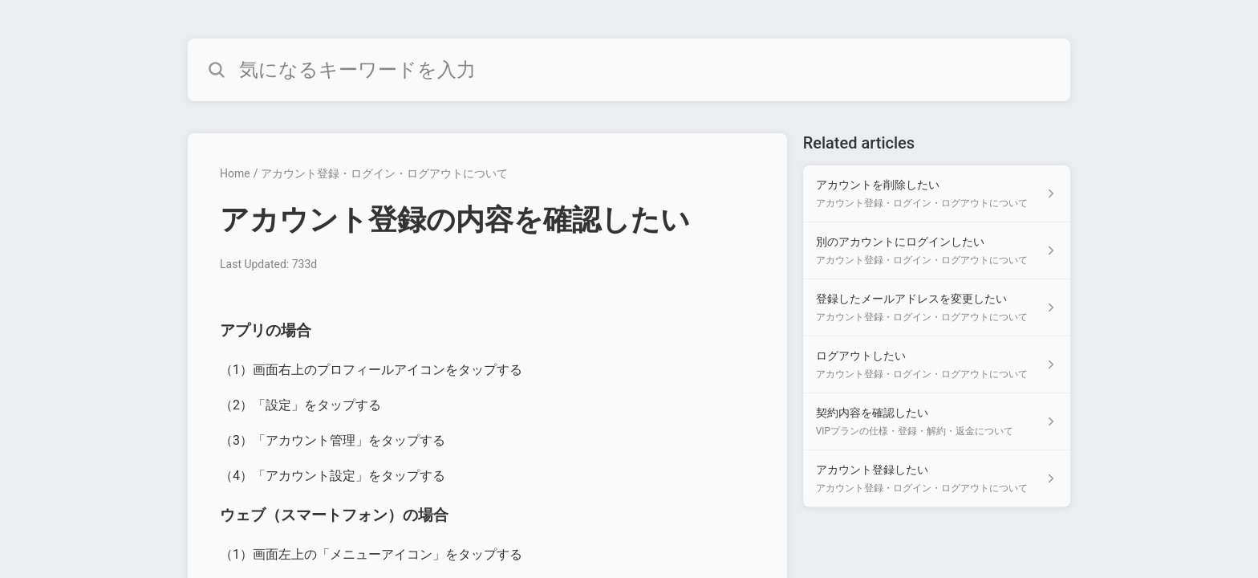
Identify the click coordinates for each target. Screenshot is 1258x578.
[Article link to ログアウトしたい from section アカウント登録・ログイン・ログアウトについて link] (936, 364)
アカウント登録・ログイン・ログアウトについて (384, 173)
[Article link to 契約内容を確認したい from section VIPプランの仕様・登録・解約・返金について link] (936, 421)
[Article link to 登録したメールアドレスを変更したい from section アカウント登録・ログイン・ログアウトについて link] (936, 307)
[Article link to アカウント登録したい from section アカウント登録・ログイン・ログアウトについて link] (936, 478)
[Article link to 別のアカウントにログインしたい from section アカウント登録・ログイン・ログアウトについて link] (936, 250)
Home (235, 173)
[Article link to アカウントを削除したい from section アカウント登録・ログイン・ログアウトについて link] (936, 193)
